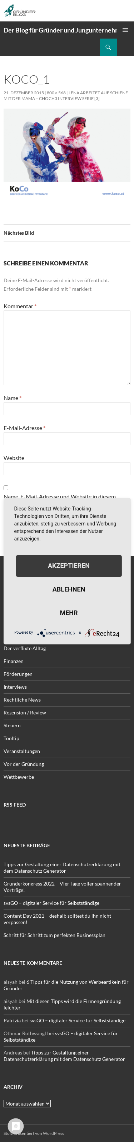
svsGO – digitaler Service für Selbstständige (51, 903)
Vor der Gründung (24, 764)
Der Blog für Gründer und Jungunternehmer (65, 30)
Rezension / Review (25, 712)
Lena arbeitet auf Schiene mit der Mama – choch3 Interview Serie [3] (66, 95)
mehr (69, 613)
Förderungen (18, 674)
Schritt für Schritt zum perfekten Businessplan (54, 935)
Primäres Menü (125, 30)
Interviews (15, 687)
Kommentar (20, 306)
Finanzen (14, 661)
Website (14, 457)
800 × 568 (56, 92)
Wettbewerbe (19, 777)
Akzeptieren (69, 565)
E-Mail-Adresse (24, 427)
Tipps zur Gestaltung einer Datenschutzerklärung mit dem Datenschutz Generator (62, 867)
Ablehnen (69, 589)
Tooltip (11, 738)
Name (12, 397)
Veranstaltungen (22, 751)
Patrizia (12, 1020)
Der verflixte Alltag (25, 648)
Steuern (12, 725)
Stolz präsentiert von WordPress (34, 1133)
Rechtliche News (22, 700)
